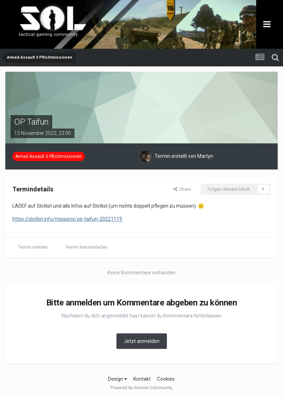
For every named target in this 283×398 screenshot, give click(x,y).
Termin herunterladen (86, 247)
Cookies (166, 379)
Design (117, 379)
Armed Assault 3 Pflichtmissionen (48, 156)
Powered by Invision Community (141, 387)
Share (182, 189)
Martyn (205, 156)
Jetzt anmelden (141, 341)
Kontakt (142, 379)
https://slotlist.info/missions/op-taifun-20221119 (67, 219)
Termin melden (33, 247)
